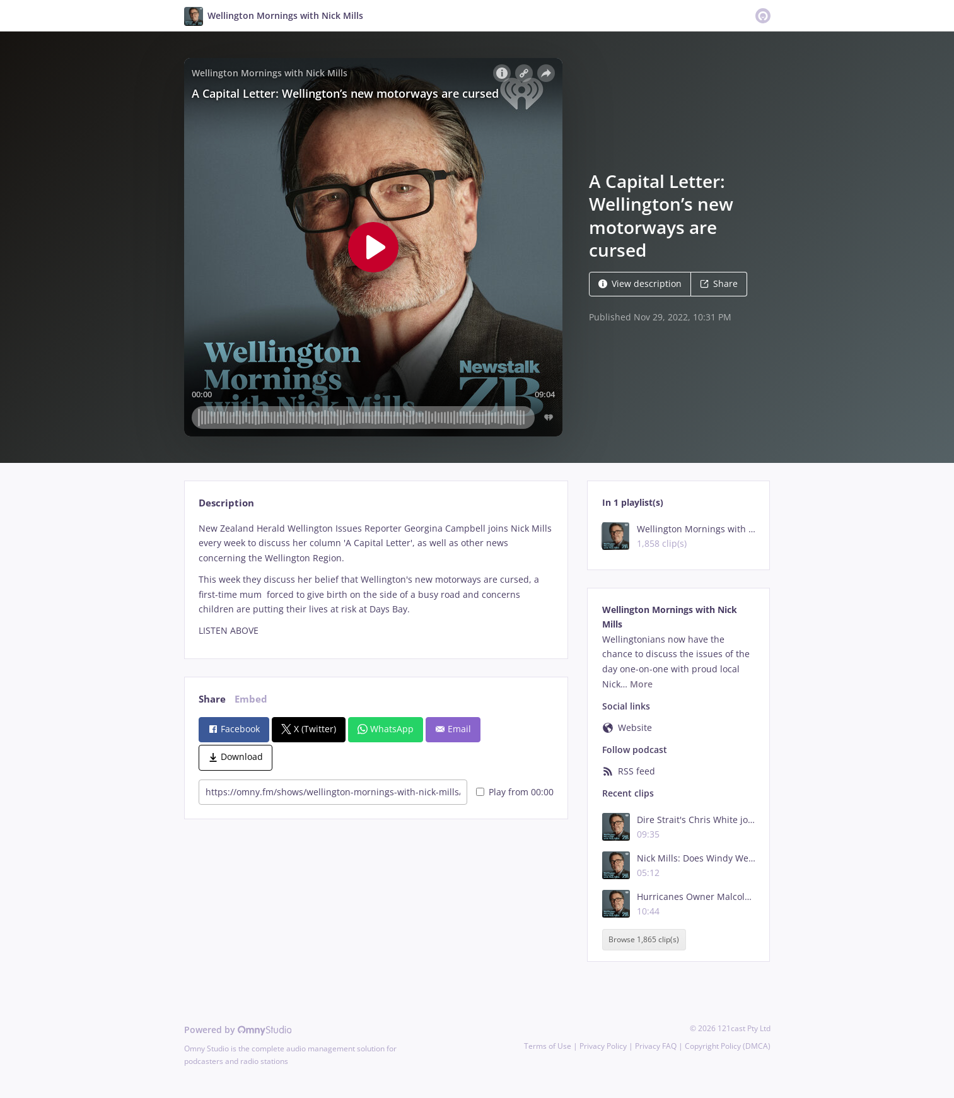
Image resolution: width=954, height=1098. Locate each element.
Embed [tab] (251, 699)
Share (719, 283)
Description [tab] (226, 503)
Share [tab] (212, 699)
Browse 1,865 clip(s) (643, 940)
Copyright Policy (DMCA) (728, 1046)
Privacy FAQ (656, 1046)
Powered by (238, 1030)
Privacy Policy (603, 1046)
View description (640, 283)
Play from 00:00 (515, 792)
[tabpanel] (376, 579)
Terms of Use (547, 1046)
